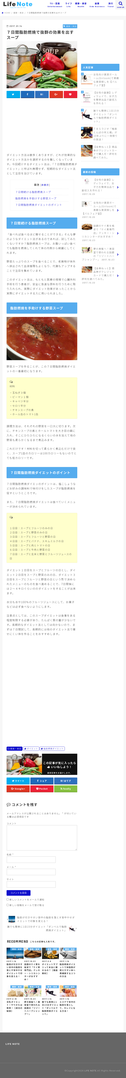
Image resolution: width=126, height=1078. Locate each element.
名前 (10, 854)
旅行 (111, 5)
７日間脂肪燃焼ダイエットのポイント (38, 204)
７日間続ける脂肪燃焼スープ (33, 192)
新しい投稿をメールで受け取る (27, 905)
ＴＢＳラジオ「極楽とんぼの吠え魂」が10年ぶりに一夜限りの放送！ (105, 133)
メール (11, 867)
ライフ (68, 5)
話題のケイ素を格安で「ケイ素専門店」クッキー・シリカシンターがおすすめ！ (98, 231)
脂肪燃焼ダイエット (53, 748)
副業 (97, 5)
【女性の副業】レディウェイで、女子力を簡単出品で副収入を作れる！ (105, 98)
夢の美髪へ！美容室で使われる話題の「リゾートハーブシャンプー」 (98, 252)
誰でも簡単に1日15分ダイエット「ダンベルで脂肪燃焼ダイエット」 (106, 115)
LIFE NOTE (13, 1044)
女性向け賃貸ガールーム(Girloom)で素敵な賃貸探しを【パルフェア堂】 (106, 80)
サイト (10, 879)
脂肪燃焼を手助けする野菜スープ (35, 198)
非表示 (45, 184)
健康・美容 (81, 5)
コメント (12, 823)
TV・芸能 (55, 5)
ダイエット (32, 748)
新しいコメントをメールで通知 (27, 899)
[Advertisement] (42, 125)
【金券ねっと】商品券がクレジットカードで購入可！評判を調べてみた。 (105, 151)
